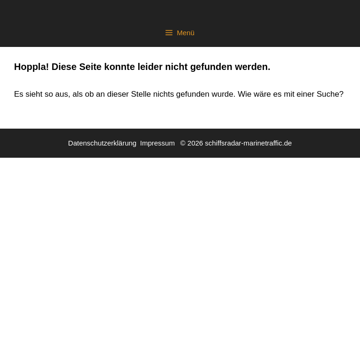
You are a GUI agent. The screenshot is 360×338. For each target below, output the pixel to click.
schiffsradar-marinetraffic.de (248, 143)
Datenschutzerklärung (102, 143)
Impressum (157, 143)
